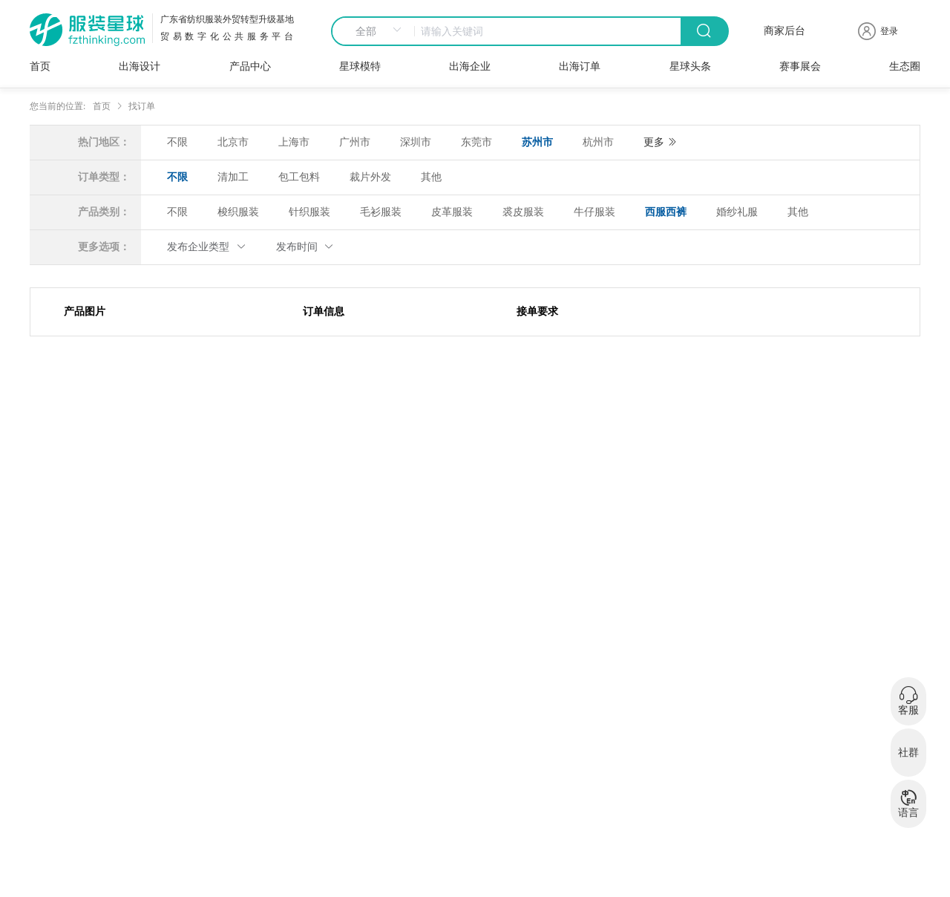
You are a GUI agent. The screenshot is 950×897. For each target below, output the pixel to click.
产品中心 (250, 66)
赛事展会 (800, 66)
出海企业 (470, 66)
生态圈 (904, 66)
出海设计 (139, 66)
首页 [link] (102, 106)
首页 (40, 66)
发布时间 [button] (305, 246)
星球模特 (360, 66)
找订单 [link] (141, 106)
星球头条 (690, 66)
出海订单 (579, 66)
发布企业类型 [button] (206, 246)
